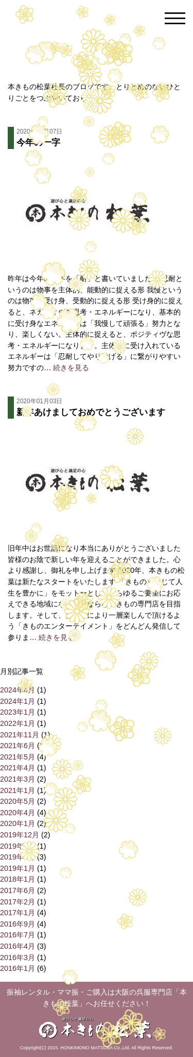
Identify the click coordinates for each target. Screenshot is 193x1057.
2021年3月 (17, 779)
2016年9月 (17, 924)
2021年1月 (17, 790)
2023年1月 (17, 712)
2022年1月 (17, 723)
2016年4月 (17, 946)
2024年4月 (17, 690)
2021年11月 (19, 735)
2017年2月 (17, 902)
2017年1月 (17, 913)
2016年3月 (17, 957)
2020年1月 (17, 823)
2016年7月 (17, 935)
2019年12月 (19, 835)
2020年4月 (17, 812)
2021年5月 (17, 757)
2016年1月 (17, 968)
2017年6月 (17, 890)
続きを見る (71, 368)
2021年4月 (17, 768)
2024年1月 (17, 701)
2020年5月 (17, 801)
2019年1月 (17, 868)
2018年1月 (17, 879)
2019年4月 (17, 857)
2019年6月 (17, 846)
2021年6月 (17, 745)
